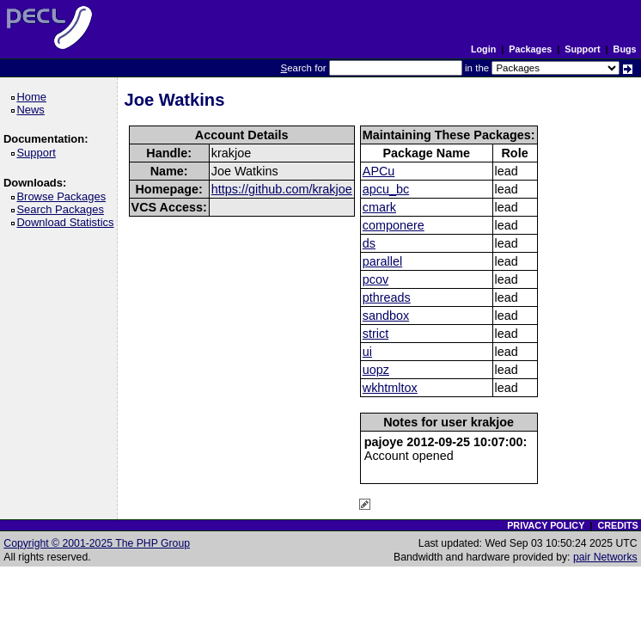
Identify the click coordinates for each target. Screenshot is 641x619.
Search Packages (62, 209)
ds (369, 243)
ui (367, 352)
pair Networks (605, 557)
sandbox (386, 315)
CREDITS (617, 525)
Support (582, 49)
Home (33, 96)
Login (483, 49)
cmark (379, 207)
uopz (376, 370)
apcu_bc (386, 189)
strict (375, 333)
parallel (382, 261)
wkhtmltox (390, 388)
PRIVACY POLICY (545, 525)
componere (393, 225)
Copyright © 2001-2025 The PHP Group (96, 543)
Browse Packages (64, 196)
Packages (530, 49)
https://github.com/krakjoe (281, 189)
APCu (379, 171)
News (33, 109)
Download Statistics (67, 222)
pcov (375, 279)
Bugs (625, 49)
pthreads (387, 297)
